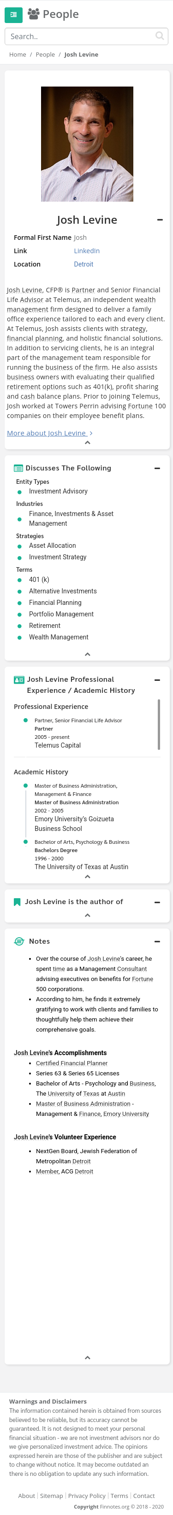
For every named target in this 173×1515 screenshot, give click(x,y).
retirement (24, 386)
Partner (83, 289)
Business (142, 1083)
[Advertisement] (86, 1266)
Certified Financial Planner (71, 1063)
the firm (95, 367)
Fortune (140, 405)
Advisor (32, 299)
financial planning (35, 338)
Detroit (81, 1161)
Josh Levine (24, 289)
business (59, 367)
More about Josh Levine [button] (46, 432)
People (45, 54)
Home (17, 54)
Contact (144, 1496)
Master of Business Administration (77, 802)
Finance (90, 1113)
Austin (116, 1093)
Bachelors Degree (56, 849)
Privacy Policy (87, 1496)
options (54, 386)
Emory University (126, 1113)
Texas (91, 1093)
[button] (87, 467)
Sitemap (51, 1496)
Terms (119, 1496)
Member (47, 1171)
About (26, 1496)
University (61, 1093)
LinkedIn (87, 250)
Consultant (132, 968)
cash (28, 396)
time (59, 968)
